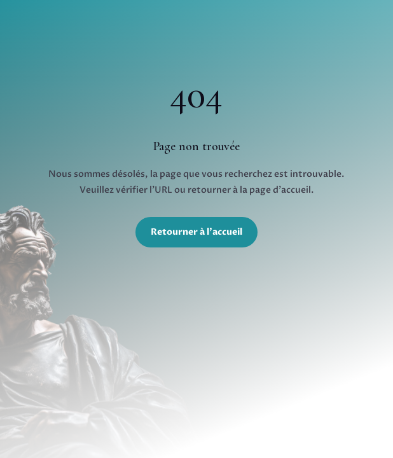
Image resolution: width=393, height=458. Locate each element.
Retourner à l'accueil (196, 232)
